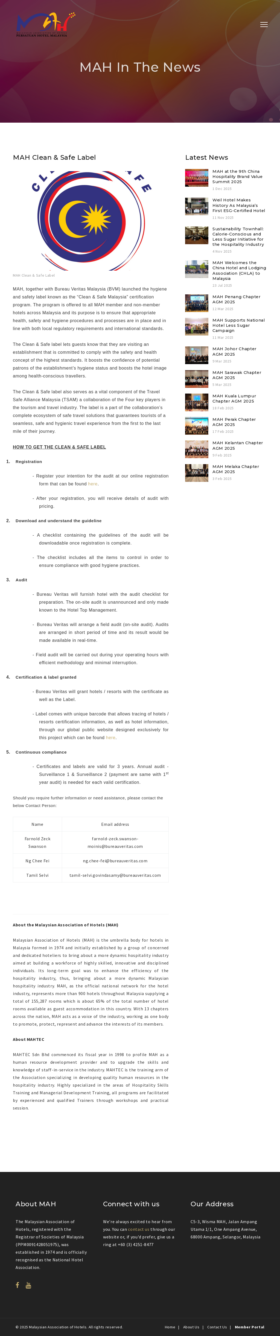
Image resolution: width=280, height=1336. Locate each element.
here (93, 484)
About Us (191, 1327)
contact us (138, 1229)
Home (170, 1327)
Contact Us (217, 1327)
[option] (91, 225)
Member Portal (249, 1327)
